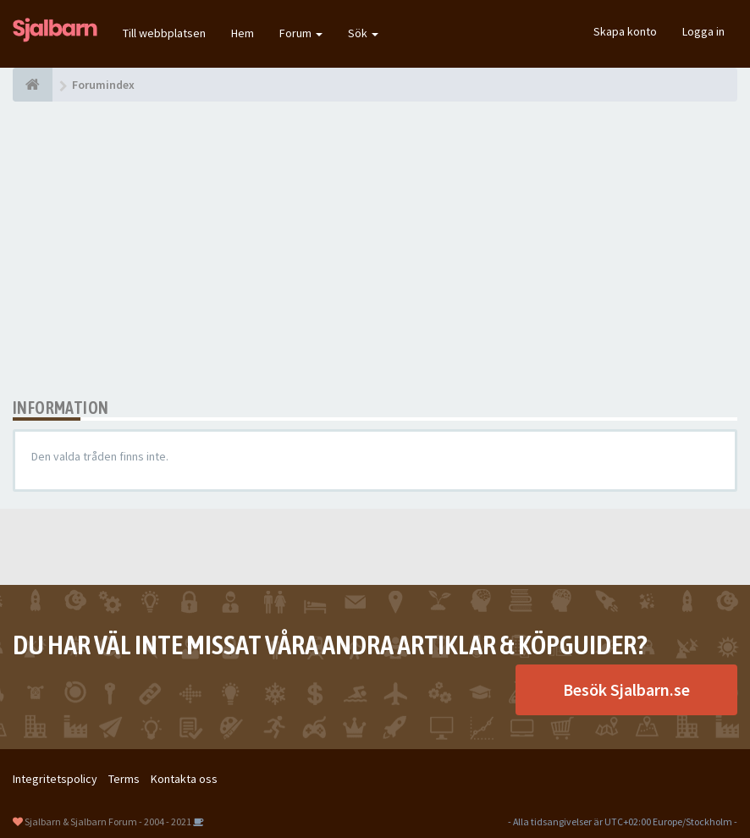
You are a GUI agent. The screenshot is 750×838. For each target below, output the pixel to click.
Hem (242, 33)
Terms (124, 778)
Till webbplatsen (164, 33)
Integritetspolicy (55, 778)
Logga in (703, 31)
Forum (301, 33)
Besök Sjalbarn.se (626, 689)
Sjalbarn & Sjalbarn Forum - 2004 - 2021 (108, 821)
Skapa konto (625, 31)
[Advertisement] (375, 249)
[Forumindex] (32, 85)
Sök (363, 33)
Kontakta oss (184, 778)
